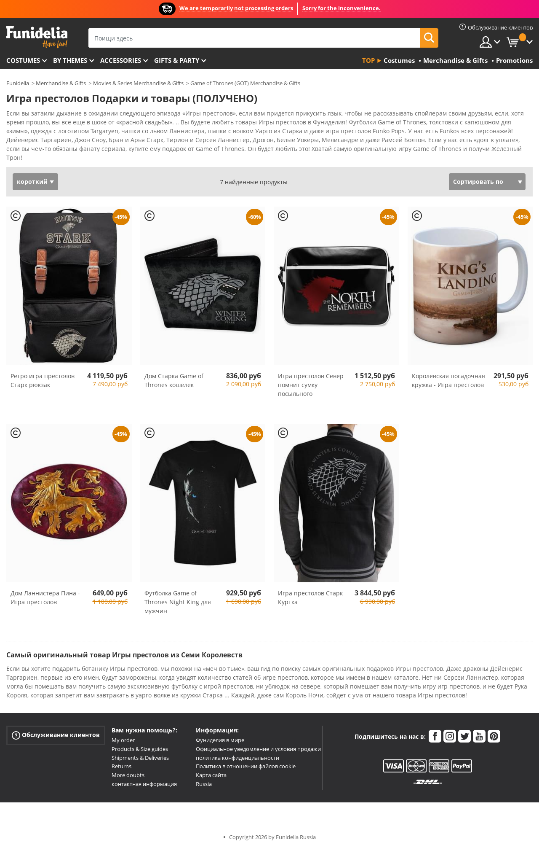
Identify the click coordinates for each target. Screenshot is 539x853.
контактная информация (144, 787)
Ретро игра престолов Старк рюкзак (43, 383)
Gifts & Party (176, 60)
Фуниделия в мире (220, 743)
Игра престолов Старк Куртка (310, 600)
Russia (204, 787)
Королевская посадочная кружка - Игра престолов (448, 383)
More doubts (128, 778)
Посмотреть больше (45, 159)
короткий (32, 184)
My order (123, 743)
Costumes (23, 60)
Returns (121, 769)
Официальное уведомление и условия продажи (258, 752)
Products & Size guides (140, 752)
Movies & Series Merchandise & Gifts (138, 83)
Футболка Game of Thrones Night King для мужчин (177, 605)
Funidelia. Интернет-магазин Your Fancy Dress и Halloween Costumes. (36, 37)
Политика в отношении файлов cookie (246, 769)
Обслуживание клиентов (56, 738)
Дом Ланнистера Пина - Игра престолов (45, 600)
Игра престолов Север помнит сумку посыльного (311, 388)
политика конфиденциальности (237, 760)
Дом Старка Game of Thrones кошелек (173, 383)
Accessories (120, 60)
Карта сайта (211, 778)
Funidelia (17, 83)
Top (368, 60)
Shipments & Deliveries (140, 760)
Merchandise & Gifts (61, 83)
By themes (70, 60)
